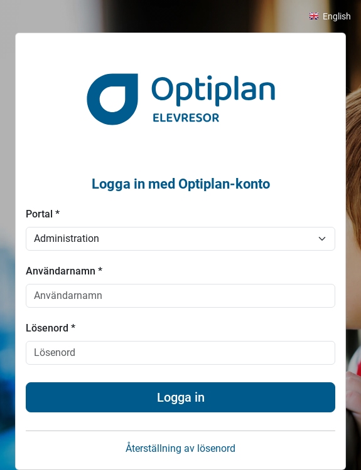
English (337, 16)
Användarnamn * (64, 271)
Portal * (43, 214)
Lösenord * (50, 328)
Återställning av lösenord (180, 448)
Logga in (181, 397)
